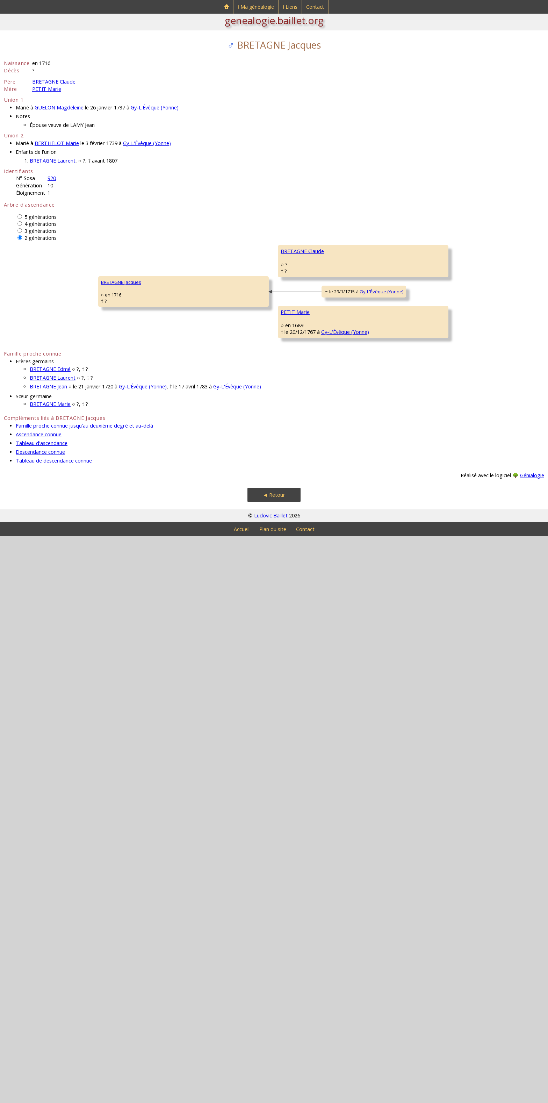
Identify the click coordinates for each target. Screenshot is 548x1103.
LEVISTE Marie (240, 817)
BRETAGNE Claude (53, 81)
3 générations (40, 231)
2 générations (40, 238)
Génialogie (532, 1042)
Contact (315, 6)
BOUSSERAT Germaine (250, 482)
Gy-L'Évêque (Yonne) (155, 107)
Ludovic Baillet (271, 1082)
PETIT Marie (46, 89)
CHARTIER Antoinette (465, 628)
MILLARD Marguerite (356, 691)
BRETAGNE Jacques (28, 566)
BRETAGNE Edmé (50, 936)
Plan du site (272, 1096)
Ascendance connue (39, 1001)
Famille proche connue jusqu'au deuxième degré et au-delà (84, 992)
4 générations (40, 224)
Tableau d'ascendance (41, 1010)
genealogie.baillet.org (274, 20)
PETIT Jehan (347, 607)
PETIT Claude (239, 649)
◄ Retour (274, 1062)
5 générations (40, 217)
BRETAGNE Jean (48, 953)
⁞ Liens (290, 6)
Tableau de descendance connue (54, 1027)
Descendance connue (40, 1019)
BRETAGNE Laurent (52, 160)
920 (52, 178)
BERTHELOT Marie (57, 143)
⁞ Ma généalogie (256, 6)
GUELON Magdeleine (59, 107)
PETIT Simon (456, 586)
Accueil (242, 1096)
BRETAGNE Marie (50, 971)
